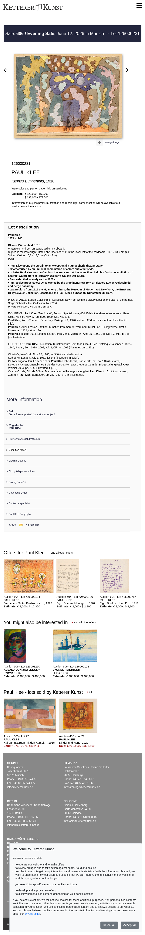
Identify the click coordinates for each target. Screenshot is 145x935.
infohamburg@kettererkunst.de (82, 787)
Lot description (23, 227)
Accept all (129, 925)
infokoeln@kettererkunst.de (80, 820)
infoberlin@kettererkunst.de (23, 824)
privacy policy (32, 913)
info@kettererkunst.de (20, 787)
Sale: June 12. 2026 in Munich (55, 33)
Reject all (109, 925)
